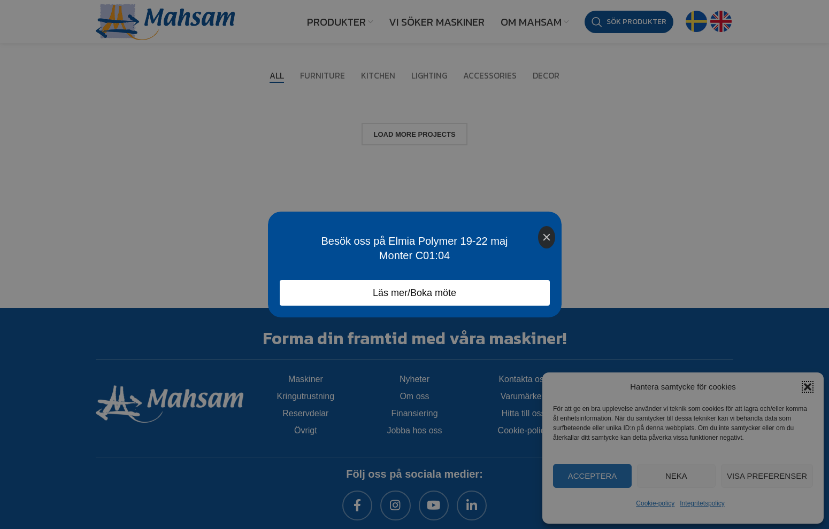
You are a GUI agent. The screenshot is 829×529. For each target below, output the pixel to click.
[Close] (546, 237)
